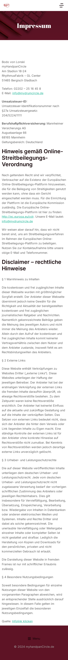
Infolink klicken (22, 621)
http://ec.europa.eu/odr (18, 216)
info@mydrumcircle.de (27, 93)
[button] (34, 638)
